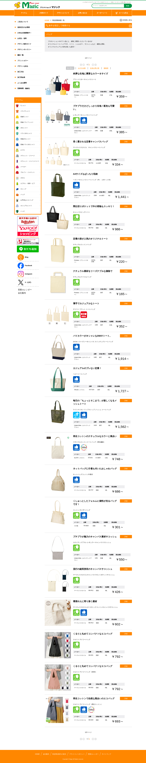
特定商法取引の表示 (59, 754)
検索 (127, 6)
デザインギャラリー (24, 49)
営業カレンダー (93, 754)
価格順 (106, 68)
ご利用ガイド (43, 13)
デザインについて (63, 13)
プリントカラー (22, 60)
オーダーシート (102, 13)
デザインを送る (22, 66)
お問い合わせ (82, 13)
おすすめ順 (82, 68)
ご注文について (22, 22)
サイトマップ (106, 754)
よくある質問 (22, 83)
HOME (47, 20)
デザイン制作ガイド (24, 44)
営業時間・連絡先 (23, 88)
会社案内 (46, 754)
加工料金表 (21, 77)
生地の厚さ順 (94, 68)
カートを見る (122, 13)
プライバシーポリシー (77, 754)
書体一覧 (20, 55)
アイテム (24, 13)
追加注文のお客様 (23, 27)
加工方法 (20, 72)
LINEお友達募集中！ (24, 33)
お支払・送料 (22, 38)
